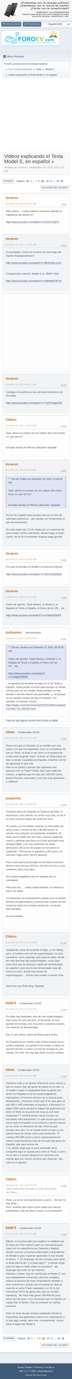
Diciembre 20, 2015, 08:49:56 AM (21, 470)
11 (51, 181)
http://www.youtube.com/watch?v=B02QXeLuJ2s (33, 262)
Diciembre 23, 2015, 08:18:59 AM (21, 597)
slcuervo (12, 197)
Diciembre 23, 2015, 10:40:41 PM (21, 738)
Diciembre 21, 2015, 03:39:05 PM (21, 559)
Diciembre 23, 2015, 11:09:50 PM (21, 804)
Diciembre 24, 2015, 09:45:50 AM (21, 1234)
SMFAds (28, 1375)
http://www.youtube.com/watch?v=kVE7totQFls (32, 222)
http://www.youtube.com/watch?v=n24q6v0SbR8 (33, 615)
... (34, 181)
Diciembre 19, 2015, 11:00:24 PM (21, 425)
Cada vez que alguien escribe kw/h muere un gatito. (32, 720)
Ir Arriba (8, 1338)
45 (57, 181)
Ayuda (20, 1367)
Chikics (11, 419)
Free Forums (41, 1375)
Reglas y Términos (34, 1367)
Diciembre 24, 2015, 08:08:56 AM (21, 1185)
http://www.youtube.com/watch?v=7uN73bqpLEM (34, 402)
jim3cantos (14, 632)
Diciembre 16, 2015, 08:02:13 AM (21, 384)
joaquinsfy (13, 798)
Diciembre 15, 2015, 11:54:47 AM (21, 244)
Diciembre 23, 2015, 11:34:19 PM (21, 942)
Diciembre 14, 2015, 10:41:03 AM (21, 204)
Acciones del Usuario (55, 188)
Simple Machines (45, 1371)
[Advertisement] (36, 115)
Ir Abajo (8, 181)
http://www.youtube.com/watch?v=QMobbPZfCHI (33, 280)
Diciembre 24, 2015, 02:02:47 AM (21, 1076)
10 (47, 181)
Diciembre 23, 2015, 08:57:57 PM (21, 638)
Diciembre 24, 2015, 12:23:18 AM (21, 1009)
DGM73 (11, 1003)
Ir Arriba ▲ (49, 1367)
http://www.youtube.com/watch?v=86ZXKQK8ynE (34, 574)
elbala (10, 732)
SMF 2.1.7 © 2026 (27, 1371)
